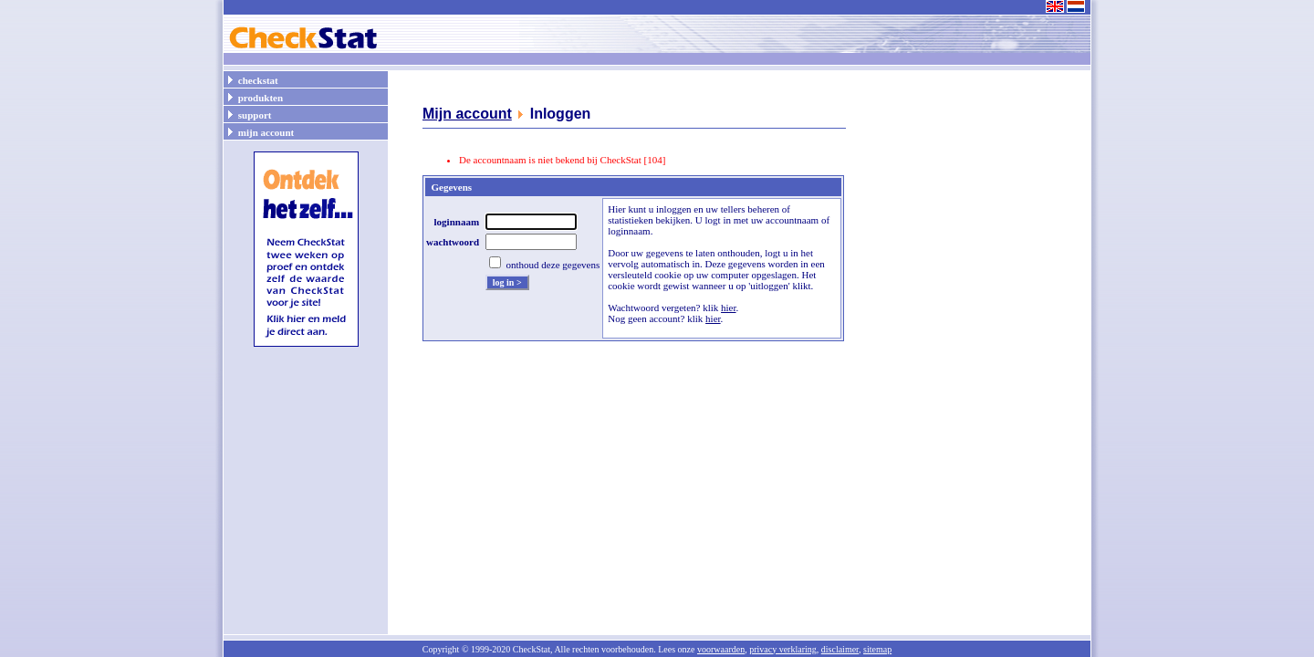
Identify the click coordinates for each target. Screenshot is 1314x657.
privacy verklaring (783, 649)
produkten (254, 96)
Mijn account (467, 113)
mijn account (259, 131)
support (248, 114)
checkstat (251, 79)
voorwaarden (721, 649)
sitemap (877, 649)
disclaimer (840, 649)
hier (728, 307)
